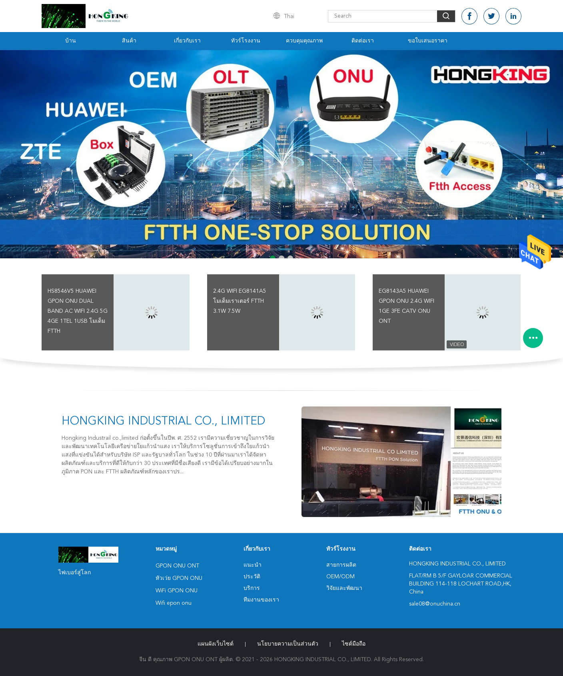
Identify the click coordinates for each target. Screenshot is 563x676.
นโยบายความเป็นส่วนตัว (287, 644)
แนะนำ (253, 565)
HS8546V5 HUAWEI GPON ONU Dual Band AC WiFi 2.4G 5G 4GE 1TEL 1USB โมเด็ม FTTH (78, 311)
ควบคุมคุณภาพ (304, 41)
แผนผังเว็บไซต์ (216, 644)
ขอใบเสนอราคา (427, 41)
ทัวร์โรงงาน (245, 41)
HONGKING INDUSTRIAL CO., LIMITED (163, 421)
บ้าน (70, 41)
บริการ (252, 588)
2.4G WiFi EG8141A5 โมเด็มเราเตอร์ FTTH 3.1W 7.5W (239, 301)
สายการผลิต (341, 565)
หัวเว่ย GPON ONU (179, 578)
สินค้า (129, 41)
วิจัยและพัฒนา (344, 588)
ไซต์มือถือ (353, 644)
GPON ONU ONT (177, 566)
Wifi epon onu (174, 603)
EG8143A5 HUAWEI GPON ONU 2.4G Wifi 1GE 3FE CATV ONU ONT (406, 306)
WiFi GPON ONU (177, 591)
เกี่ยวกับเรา (187, 41)
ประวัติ (252, 576)
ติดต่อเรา (362, 41)
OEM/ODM (340, 576)
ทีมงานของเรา (261, 600)
